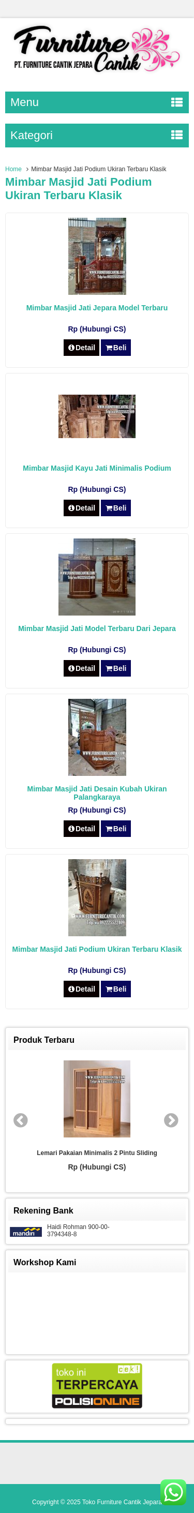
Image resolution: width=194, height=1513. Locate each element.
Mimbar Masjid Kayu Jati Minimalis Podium (97, 468)
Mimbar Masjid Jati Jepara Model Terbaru (97, 308)
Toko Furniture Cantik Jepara (122, 1502)
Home (13, 169)
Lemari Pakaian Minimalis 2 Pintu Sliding (97, 1153)
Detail (82, 347)
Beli (115, 347)
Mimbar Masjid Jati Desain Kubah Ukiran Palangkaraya (97, 793)
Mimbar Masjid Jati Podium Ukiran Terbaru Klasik (97, 949)
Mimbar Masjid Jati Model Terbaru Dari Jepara (97, 628)
